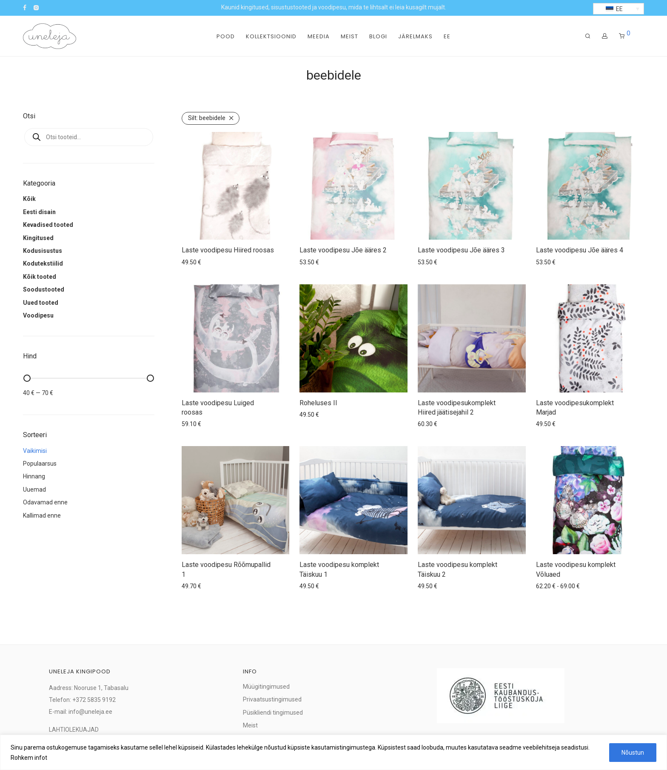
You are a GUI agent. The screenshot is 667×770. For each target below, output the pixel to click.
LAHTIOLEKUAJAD (74, 729)
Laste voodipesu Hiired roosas (228, 250)
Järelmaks (415, 36)
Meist (349, 36)
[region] (333, 752)
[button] (618, 8)
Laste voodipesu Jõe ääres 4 (579, 250)
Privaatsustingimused (272, 699)
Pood (226, 36)
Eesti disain (39, 212)
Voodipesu (38, 315)
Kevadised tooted (48, 224)
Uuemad (34, 489)
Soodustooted (43, 289)
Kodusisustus (42, 250)
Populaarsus (40, 463)
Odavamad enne (45, 502)
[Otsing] (587, 36)
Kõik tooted (39, 276)
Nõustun (632, 752)
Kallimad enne (42, 515)
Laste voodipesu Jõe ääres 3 (461, 250)
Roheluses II (318, 403)
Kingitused (38, 238)
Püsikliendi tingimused (273, 712)
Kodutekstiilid (43, 263)
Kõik (29, 198)
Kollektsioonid (271, 36)
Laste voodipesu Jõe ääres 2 (343, 250)
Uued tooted (40, 302)
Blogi (378, 36)
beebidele (206, 117)
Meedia (319, 36)
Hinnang (34, 476)
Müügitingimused (266, 686)
